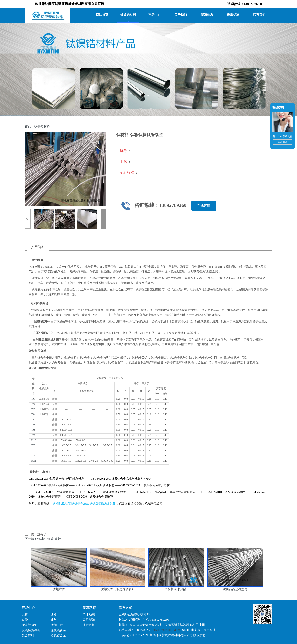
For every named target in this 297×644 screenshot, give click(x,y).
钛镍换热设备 (31, 630)
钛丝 (54, 619)
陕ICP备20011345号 (167, 630)
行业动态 (88, 614)
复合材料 (28, 635)
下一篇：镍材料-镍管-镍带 (43, 539)
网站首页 (102, 15)
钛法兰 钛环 (30, 625)
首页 (28, 126)
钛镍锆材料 (128, 15)
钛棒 (25, 614)
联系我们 (259, 15)
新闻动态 (207, 15)
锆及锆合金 (58, 635)
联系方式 (124, 608)
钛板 (54, 614)
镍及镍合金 (58, 630)
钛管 (25, 619)
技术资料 (88, 625)
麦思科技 (209, 630)
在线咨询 (203, 205)
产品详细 (38, 247)
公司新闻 (88, 619)
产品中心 (154, 15)
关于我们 (180, 15)
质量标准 (233, 15)
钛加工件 (57, 625)
